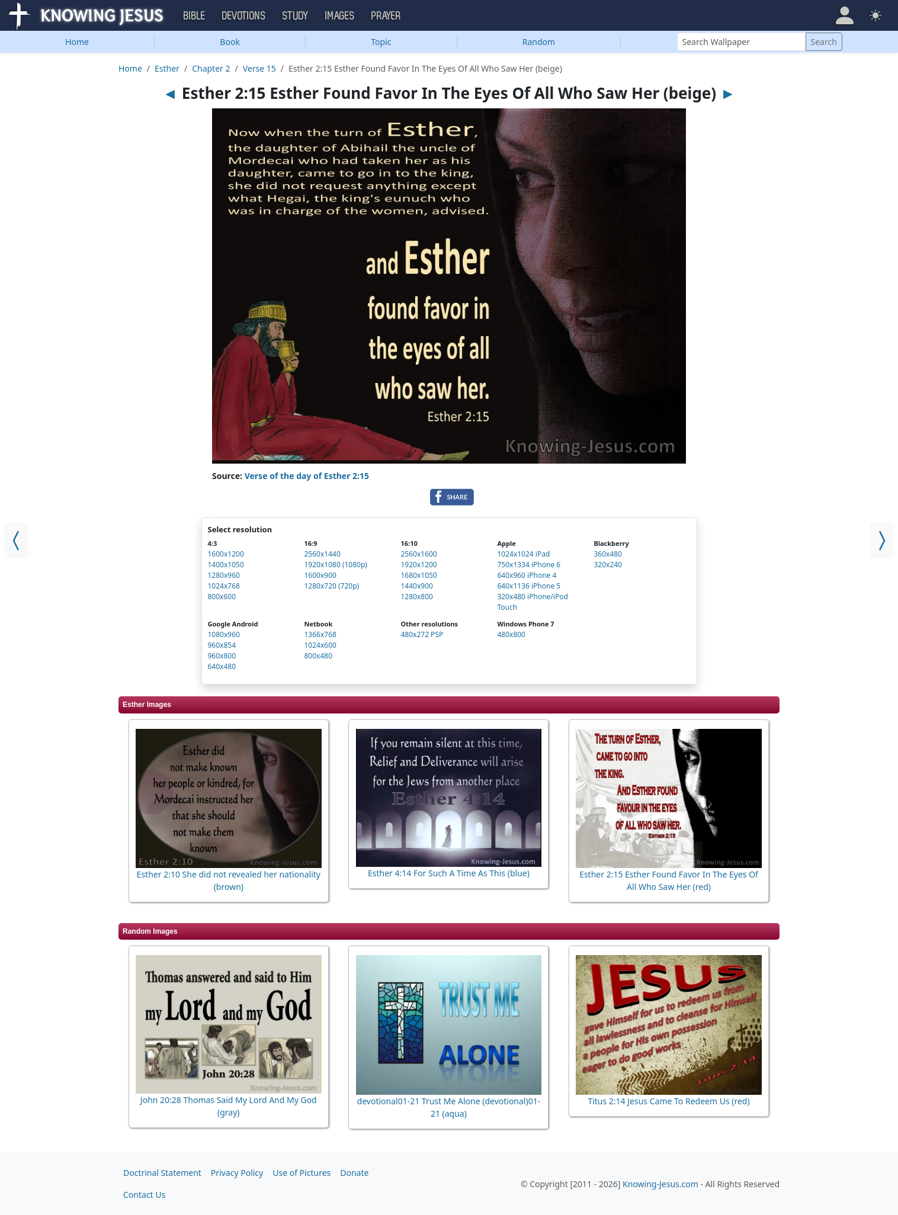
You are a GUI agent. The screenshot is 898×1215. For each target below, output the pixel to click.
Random (538, 41)
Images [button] (340, 16)
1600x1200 (226, 554)
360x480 (608, 554)
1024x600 (320, 645)
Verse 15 (259, 68)
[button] (845, 15)
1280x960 (224, 575)
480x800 (511, 634)
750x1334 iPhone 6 (528, 565)
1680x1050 (418, 575)
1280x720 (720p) (331, 586)
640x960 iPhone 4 (526, 575)
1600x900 (320, 575)
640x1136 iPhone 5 (528, 586)
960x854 (222, 645)
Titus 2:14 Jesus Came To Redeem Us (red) (668, 1101)
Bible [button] (195, 16)
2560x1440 (322, 554)
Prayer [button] (386, 16)
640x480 (222, 666)
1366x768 (320, 634)
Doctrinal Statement (162, 1172)
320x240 (608, 565)
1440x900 (416, 586)
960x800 (222, 656)
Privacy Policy (237, 1172)
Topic (381, 41)
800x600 (222, 597)
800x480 (318, 656)
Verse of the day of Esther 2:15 (307, 475)
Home (77, 41)
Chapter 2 (211, 68)
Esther (167, 68)
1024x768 (224, 586)
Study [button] (296, 16)
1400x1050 (226, 565)
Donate (354, 1172)
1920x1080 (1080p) (335, 565)
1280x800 (416, 597)
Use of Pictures (301, 1172)
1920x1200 (418, 565)
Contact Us (144, 1194)
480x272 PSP (421, 634)
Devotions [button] (244, 16)
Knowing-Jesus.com (660, 1184)
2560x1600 (418, 554)
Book (230, 41)
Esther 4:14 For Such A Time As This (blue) (449, 873)
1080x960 (224, 634)
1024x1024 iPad (523, 554)
